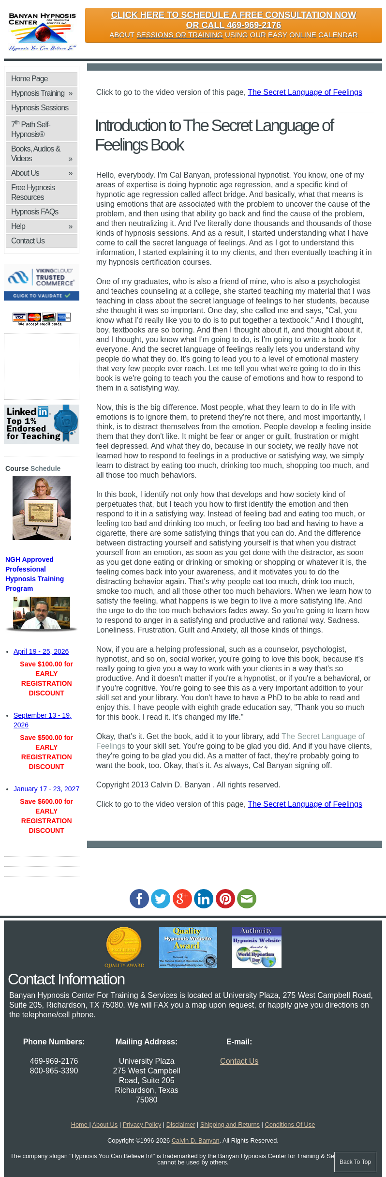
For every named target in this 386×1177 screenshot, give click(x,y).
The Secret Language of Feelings (305, 92)
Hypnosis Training (41, 93)
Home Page (29, 79)
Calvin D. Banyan (196, 1140)
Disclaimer (180, 1124)
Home (80, 1124)
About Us (41, 173)
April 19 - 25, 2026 (41, 651)
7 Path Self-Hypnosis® (30, 128)
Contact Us (28, 241)
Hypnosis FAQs (34, 212)
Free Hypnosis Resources (33, 192)
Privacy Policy (142, 1124)
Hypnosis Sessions (39, 108)
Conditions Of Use (290, 1124)
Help (41, 226)
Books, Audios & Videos (41, 154)
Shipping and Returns (230, 1124)
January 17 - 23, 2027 (46, 789)
